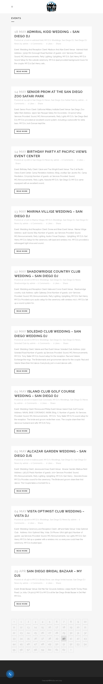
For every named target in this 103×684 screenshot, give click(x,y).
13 (28, 627)
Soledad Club (20, 343)
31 (78, 632)
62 (63, 649)
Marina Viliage (38, 220)
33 (14, 638)
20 (78, 627)
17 (57, 627)
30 (71, 632)
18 (64, 627)
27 (49, 632)
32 (85, 632)
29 (63, 632)
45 (21, 644)
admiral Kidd (37, 40)
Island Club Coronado (42, 400)
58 (35, 649)
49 (49, 644)
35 (28, 638)
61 (57, 649)
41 (71, 638)
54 (85, 644)
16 (49, 627)
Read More (21, 71)
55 (14, 649)
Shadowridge (20, 283)
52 (71, 644)
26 (42, 632)
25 (35, 632)
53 (78, 644)
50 (56, 644)
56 (21, 649)
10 (85, 621)
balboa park (37, 460)
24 (28, 632)
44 (14, 644)
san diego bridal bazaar (61, 580)
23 (21, 632)
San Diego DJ (68, 40)
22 (14, 632)
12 (21, 627)
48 (42, 644)
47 (35, 644)
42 (78, 638)
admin (25, 44)
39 (56, 638)
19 (71, 627)
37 (42, 638)
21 (85, 627)
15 (42, 627)
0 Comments (37, 44)
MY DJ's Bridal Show (41, 580)
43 (85, 638)
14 (35, 627)
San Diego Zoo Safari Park (63, 100)
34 (21, 638)
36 (35, 638)
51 (64, 644)
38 (49, 638)
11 (14, 627)
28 (56, 632)
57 (28, 649)
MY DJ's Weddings (52, 40)
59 (42, 649)
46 (28, 644)
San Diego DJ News (41, 100)
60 (49, 649)
